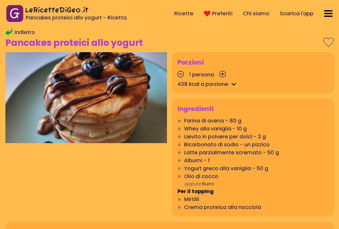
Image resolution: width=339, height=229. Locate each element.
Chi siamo (256, 13)
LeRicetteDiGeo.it (56, 10)
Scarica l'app (297, 13)
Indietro (20, 32)
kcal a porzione (207, 84)
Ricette (183, 13)
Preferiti (218, 13)
